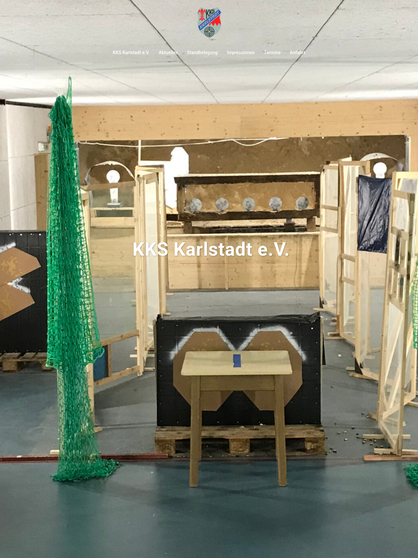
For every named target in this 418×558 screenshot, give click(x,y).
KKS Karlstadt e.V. (131, 52)
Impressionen (241, 52)
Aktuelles (168, 52)
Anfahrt (297, 52)
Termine (272, 52)
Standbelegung (202, 52)
